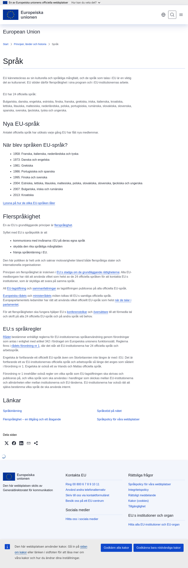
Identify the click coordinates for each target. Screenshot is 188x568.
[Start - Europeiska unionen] (23, 15)
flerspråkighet (63, 225)
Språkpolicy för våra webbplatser (118, 419)
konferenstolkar (77, 312)
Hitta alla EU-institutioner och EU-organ (154, 524)
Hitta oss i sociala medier (82, 519)
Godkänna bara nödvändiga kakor (158, 547)
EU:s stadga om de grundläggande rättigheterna (88, 272)
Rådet (7, 337)
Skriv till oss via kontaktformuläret (87, 495)
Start (5, 44)
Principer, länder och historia (30, 44)
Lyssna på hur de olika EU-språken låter (29, 203)
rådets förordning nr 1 (25, 345)
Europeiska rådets (15, 295)
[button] (7, 443)
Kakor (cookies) (138, 500)
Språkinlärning (12, 410)
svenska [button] (163, 15)
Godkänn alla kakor (116, 547)
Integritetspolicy (138, 489)
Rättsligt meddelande (142, 495)
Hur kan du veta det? (85, 2)
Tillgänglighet (137, 506)
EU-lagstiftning (16, 288)
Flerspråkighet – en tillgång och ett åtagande (32, 419)
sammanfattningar (44, 288)
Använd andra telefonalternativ (85, 489)
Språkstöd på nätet (109, 410)
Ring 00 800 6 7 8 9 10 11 (82, 484)
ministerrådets (42, 295)
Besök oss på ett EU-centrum (85, 500)
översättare (100, 312)
